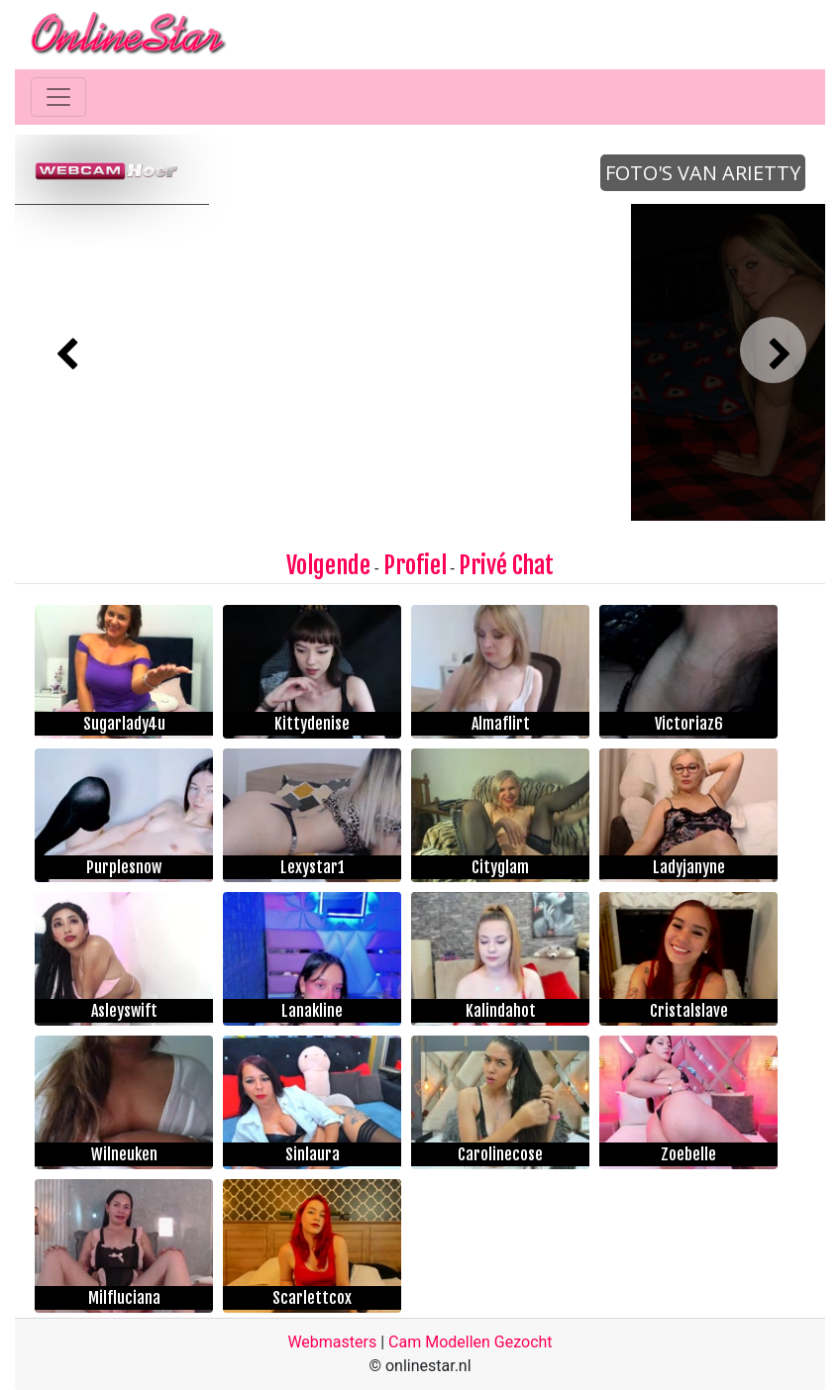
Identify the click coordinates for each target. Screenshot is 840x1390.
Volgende (328, 565)
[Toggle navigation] (58, 97)
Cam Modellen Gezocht (470, 1342)
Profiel (415, 565)
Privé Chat (506, 565)
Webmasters (331, 1342)
